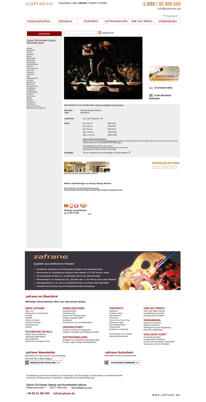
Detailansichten (69, 311)
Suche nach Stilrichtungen (74, 315)
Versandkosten (32, 339)
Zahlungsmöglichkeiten (35, 336)
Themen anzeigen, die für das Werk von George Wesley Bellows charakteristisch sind (93, 190)
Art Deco (30, 52)
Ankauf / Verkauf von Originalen (77, 330)
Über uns (29, 311)
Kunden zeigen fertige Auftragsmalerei (79, 342)
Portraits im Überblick (118, 329)
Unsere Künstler (32, 320)
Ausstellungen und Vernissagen (75, 375)
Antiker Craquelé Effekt (73, 318)
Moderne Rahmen (152, 325)
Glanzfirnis (67, 320)
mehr (89, 214)
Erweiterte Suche (108, 32)
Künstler (52, 40)
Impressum (57, 378)
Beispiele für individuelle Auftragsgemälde (81, 340)
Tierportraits (114, 327)
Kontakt (103, 3)
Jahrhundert (32, 42)
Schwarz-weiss (116, 313)
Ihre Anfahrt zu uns (81, 387)
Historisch (113, 318)
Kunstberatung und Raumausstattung (43, 375)
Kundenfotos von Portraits (120, 334)
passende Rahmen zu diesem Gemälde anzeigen (81, 173)
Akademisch (31, 50)
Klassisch (113, 311)
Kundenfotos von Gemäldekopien (77, 322)
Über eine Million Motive (154, 311)
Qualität (28, 318)
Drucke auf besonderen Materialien (159, 342)
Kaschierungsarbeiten (153, 330)
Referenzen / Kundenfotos (36, 313)
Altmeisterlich (115, 315)
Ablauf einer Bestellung (35, 334)
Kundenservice (32, 325)
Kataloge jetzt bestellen (154, 315)
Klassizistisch (31, 62)
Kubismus (30, 66)
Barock (29, 56)
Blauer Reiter (31, 58)
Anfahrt (93, 3)
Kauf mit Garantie (33, 322)
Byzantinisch (31, 60)
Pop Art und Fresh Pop (119, 320)
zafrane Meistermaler (118, 336)
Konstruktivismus (32, 64)
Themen (30, 40)
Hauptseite (64, 3)
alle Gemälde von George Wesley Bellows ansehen (81, 188)
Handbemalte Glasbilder (154, 339)
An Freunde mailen (163, 87)
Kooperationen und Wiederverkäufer (107, 375)
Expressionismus (32, 68)
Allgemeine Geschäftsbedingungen (79, 378)
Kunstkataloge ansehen (154, 313)
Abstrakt (29, 48)
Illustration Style (116, 322)
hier (114, 149)
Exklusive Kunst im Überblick (156, 344)
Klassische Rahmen (152, 323)
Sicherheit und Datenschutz (37, 341)
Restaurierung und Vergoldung (157, 327)
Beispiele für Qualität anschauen (109, 105)
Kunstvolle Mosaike (152, 337)
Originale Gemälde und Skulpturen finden (81, 332)
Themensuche (69, 313)
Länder (41, 42)
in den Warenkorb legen (108, 141)
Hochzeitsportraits (117, 325)
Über (79, 3)
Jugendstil (30, 54)
